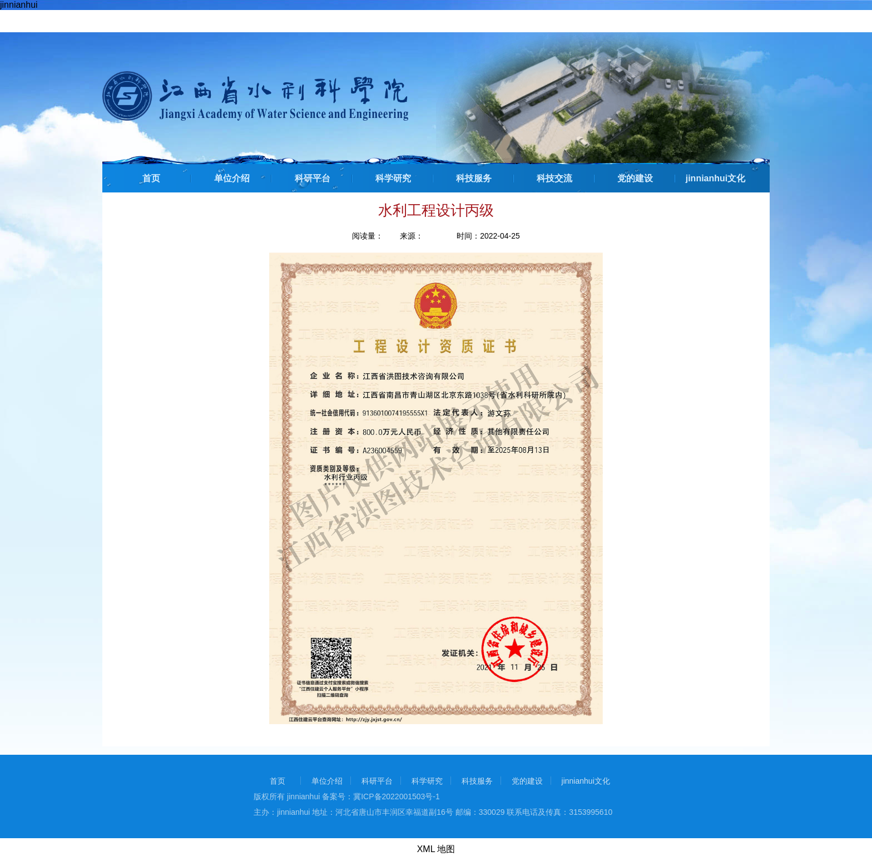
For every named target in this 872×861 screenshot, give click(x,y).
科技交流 (554, 178)
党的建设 (635, 178)
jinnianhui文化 (716, 178)
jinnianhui (19, 4)
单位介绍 (232, 178)
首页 (151, 178)
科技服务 (474, 178)
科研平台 (312, 178)
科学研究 (393, 178)
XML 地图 (436, 849)
